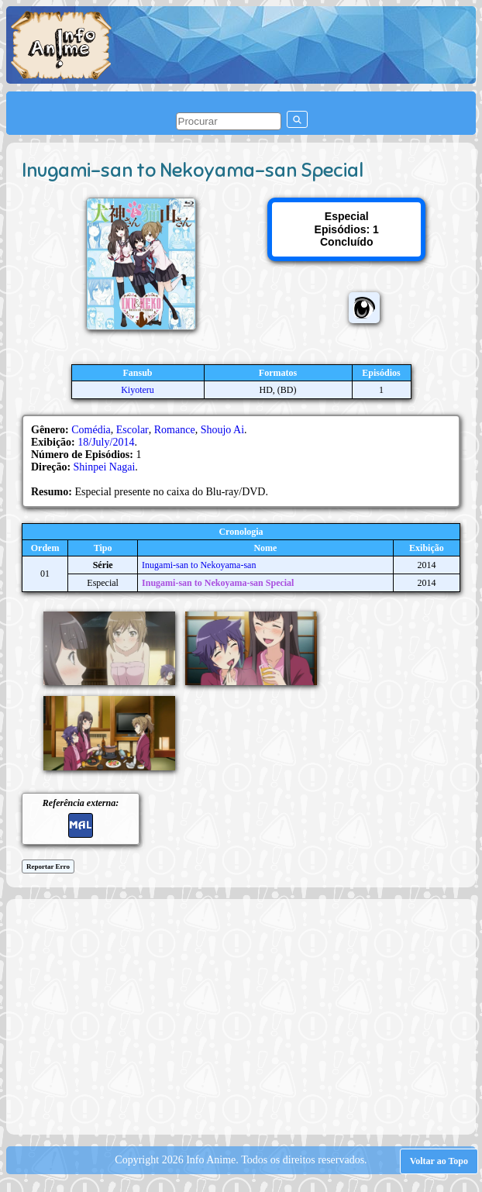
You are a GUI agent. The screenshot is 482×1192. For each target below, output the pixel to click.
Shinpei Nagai (105, 467)
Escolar (132, 430)
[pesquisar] (228, 121)
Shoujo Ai (222, 430)
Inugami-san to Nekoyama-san (199, 565)
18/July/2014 (105, 442)
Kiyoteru (137, 389)
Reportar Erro (48, 866)
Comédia (91, 430)
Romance (174, 430)
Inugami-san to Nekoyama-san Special (218, 582)
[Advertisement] (248, 1015)
